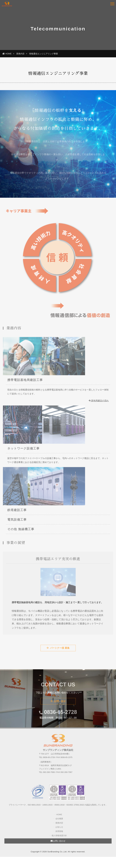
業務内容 (20, 53)
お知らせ (59, 828)
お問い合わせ (58, 842)
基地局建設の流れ (99, 402)
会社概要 (59, 820)
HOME (7, 53)
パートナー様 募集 (57, 649)
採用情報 (59, 833)
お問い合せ (58, 702)
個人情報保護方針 (59, 837)
